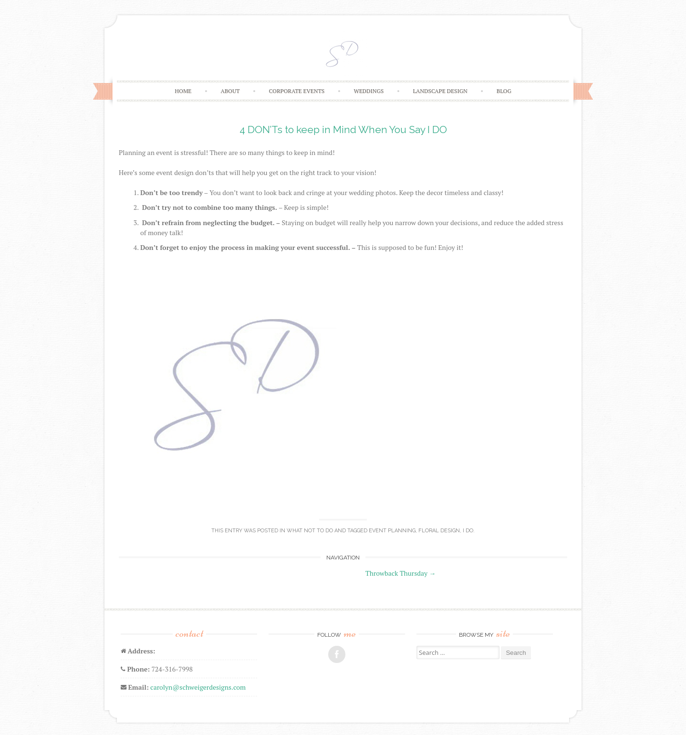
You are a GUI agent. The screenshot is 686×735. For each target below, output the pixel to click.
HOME (183, 90)
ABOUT (229, 90)
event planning (392, 531)
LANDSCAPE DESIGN (440, 90)
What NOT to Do (310, 531)
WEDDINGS (368, 90)
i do (468, 531)
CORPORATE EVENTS (297, 90)
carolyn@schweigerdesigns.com (198, 687)
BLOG (504, 90)
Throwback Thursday (400, 573)
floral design (439, 531)
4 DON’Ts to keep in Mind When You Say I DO (343, 129)
